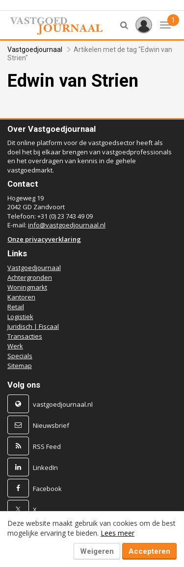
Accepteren (149, 551)
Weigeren (97, 551)
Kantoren (21, 297)
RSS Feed (47, 446)
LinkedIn (45, 467)
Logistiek (20, 316)
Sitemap (19, 365)
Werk (15, 346)
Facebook (47, 488)
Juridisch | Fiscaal (33, 326)
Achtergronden (29, 277)
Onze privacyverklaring (44, 239)
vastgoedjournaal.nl (63, 404)
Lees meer (117, 533)
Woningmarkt (27, 287)
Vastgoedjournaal (34, 49)
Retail (15, 306)
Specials (19, 355)
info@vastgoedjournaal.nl (66, 225)
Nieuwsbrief (51, 425)
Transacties (24, 336)
